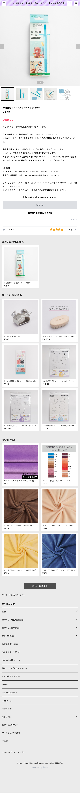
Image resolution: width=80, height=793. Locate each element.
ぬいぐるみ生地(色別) (11, 628)
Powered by (40, 767)
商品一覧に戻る (40, 586)
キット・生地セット (9, 692)
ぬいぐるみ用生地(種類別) (13, 620)
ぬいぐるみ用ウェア (10, 725)
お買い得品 (7, 701)
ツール (5, 684)
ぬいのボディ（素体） (10, 644)
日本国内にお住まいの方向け (40, 213)
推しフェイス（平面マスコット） (14, 668)
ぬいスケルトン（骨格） (11, 652)
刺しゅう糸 (6, 717)
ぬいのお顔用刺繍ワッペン (13, 676)
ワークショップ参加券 (11, 733)
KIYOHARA (7, 709)
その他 (5, 741)
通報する (74, 220)
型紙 (4, 612)
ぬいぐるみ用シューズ (11, 660)
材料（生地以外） (9, 636)
